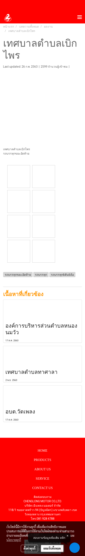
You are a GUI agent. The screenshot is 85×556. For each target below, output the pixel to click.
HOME (42, 450)
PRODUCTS (42, 460)
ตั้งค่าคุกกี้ (29, 548)
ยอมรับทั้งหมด (52, 548)
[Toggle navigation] (79, 17)
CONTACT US (42, 488)
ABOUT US (42, 469)
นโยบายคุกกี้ (13, 540)
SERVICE (42, 478)
